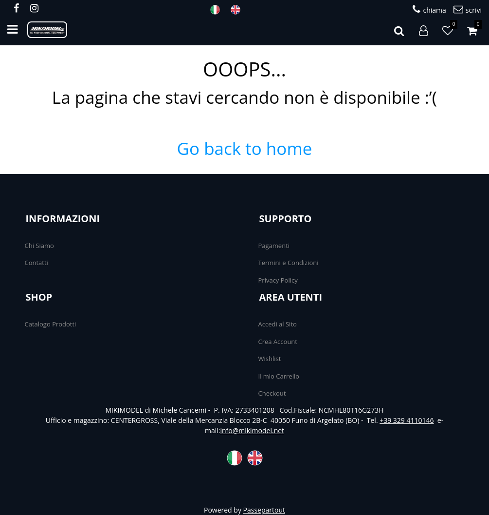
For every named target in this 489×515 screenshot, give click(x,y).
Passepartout (264, 510)
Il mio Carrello (279, 376)
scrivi (467, 9)
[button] (399, 29)
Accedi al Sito (277, 324)
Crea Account (277, 341)
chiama (429, 9)
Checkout (272, 393)
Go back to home (244, 148)
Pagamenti (274, 245)
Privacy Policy (278, 280)
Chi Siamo (39, 245)
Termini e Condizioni (288, 262)
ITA (218, 10)
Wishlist (269, 358)
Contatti (36, 262)
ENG (238, 10)
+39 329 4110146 (407, 420)
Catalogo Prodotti (50, 324)
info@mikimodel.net (252, 430)
